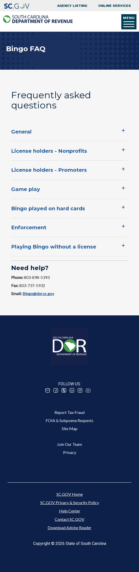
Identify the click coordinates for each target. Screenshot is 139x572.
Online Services (114, 6)
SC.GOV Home (69, 494)
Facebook (55, 390)
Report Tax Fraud (69, 412)
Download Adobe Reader (69, 527)
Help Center (69, 510)
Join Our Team (69, 444)
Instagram (80, 390)
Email (47, 390)
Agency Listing (72, 6)
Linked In (72, 390)
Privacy (69, 452)
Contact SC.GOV (69, 519)
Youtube (88, 390)
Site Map (69, 428)
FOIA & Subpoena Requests (69, 420)
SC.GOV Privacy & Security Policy (69, 502)
